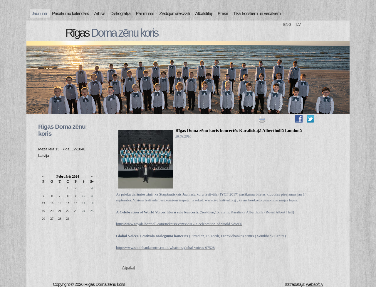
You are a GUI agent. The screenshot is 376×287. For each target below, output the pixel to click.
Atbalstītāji (203, 13)
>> (91, 176)
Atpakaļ (128, 267)
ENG (287, 24)
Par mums (145, 13)
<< (43, 176)
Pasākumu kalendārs (70, 13)
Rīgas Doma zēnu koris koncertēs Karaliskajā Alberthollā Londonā (238, 130)
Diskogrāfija (120, 13)
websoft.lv (314, 284)
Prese (223, 13)
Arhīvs (99, 13)
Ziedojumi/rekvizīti (174, 13)
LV (298, 24)
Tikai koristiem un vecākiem (257, 13)
